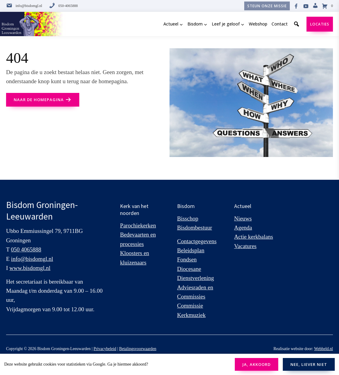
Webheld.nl (323, 348)
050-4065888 (63, 6)
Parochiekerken (138, 225)
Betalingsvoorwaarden (137, 348)
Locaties (319, 24)
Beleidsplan (190, 250)
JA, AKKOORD (256, 364)
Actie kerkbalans (253, 237)
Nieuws (243, 218)
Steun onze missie (267, 6)
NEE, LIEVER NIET (308, 364)
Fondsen (187, 259)
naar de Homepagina (39, 99)
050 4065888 (26, 249)
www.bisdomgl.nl (29, 268)
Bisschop (187, 218)
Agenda (243, 227)
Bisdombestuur (194, 227)
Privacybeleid (105, 348)
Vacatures (245, 246)
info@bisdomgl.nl (24, 6)
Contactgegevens (197, 241)
